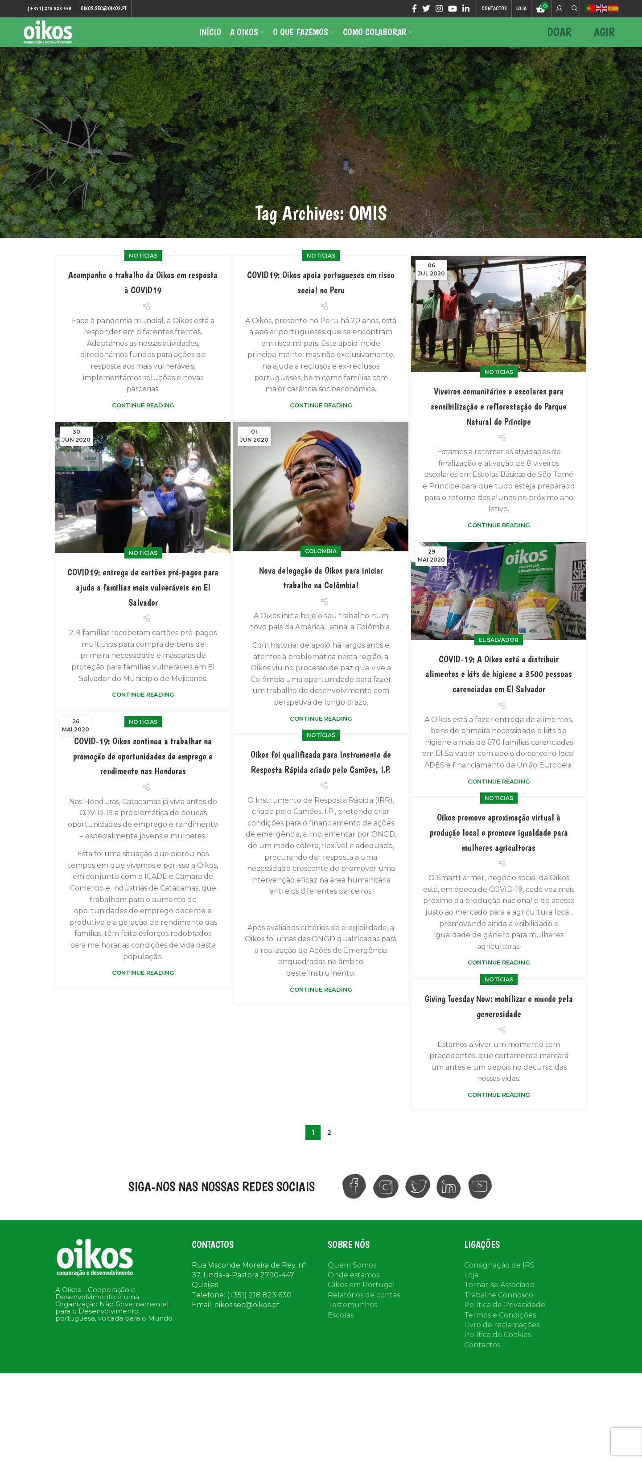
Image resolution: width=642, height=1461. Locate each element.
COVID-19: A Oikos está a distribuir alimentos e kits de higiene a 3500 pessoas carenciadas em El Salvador (499, 687)
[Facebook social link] (414, 9)
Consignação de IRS (499, 1279)
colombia (321, 565)
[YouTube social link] (452, 9)
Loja (471, 1289)
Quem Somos (352, 1279)
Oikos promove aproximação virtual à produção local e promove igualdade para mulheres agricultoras (498, 891)
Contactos (482, 1358)
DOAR (559, 40)
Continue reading (143, 419)
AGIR (604, 40)
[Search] (573, 9)
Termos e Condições (500, 1329)
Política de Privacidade (504, 1319)
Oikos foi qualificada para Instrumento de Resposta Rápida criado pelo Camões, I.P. (321, 810)
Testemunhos (352, 1319)
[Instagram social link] (439, 9)
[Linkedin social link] (466, 9)
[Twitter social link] (426, 9)
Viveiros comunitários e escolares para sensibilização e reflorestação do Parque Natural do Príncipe (498, 419)
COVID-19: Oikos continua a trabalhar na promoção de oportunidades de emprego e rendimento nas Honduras (143, 795)
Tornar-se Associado (499, 1299)
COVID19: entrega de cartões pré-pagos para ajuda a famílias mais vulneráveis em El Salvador (143, 600)
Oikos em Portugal (361, 1299)
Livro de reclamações (501, 1338)
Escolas (341, 1329)
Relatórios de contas (364, 1309)
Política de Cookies (497, 1349)
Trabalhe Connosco (498, 1309)
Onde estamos (353, 1289)
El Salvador (499, 653)
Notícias (143, 270)
